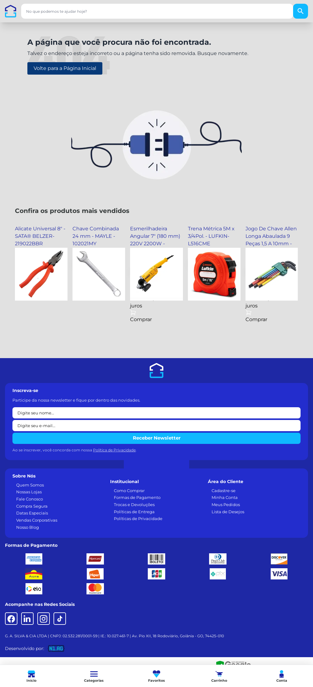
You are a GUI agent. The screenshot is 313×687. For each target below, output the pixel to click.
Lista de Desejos (228, 511)
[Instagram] (43, 618)
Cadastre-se (224, 490)
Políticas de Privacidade (138, 518)
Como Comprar (129, 490)
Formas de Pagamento (137, 497)
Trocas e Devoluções (134, 504)
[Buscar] (300, 11)
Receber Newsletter (156, 438)
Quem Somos (30, 484)
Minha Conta (225, 497)
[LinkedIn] (27, 618)
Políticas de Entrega (134, 511)
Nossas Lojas (29, 491)
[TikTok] (60, 618)
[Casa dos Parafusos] (10, 11)
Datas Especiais (32, 512)
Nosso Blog (27, 527)
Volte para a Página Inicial (65, 68)
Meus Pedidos (226, 504)
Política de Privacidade (114, 450)
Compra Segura (32, 506)
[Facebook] (11, 618)
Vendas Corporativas (36, 520)
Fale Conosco (29, 498)
